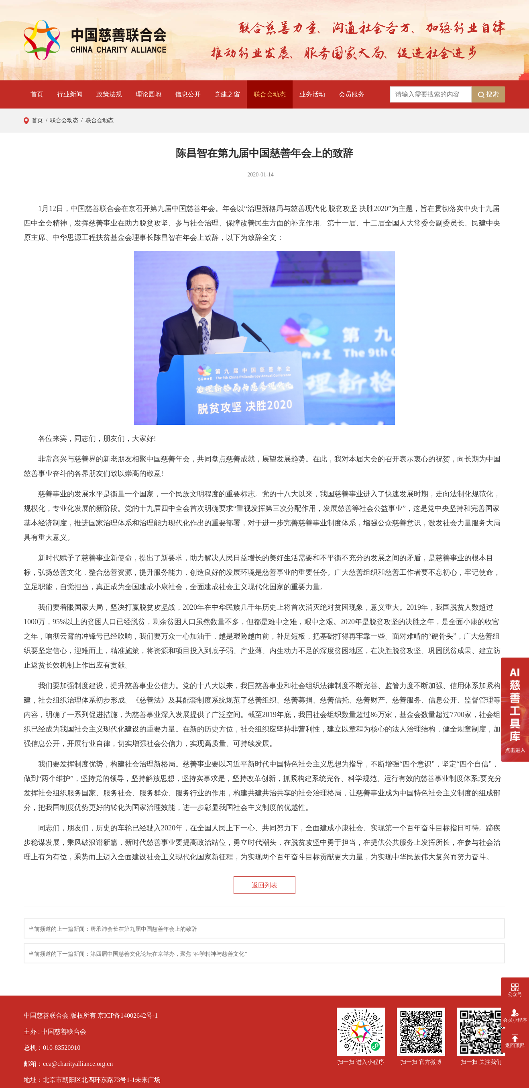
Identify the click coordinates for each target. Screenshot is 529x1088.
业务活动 (312, 94)
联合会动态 (270, 94)
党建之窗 (227, 94)
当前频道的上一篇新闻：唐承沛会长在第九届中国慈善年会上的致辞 (112, 929)
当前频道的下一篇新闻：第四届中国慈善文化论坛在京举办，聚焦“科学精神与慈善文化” (137, 954)
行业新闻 (70, 94)
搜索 (488, 94)
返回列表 (264, 885)
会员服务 (351, 94)
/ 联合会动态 (60, 120)
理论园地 (148, 94)
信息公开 (188, 94)
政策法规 (109, 94)
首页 (37, 94)
